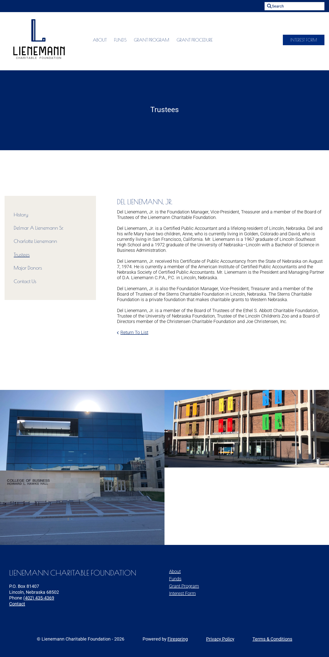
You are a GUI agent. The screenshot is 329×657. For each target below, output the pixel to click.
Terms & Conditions (272, 639)
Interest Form (303, 41)
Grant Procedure (181, 41)
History (21, 215)
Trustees (22, 255)
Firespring (177, 639)
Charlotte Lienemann (35, 241)
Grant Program (138, 41)
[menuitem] (86, 41)
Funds (106, 41)
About (86, 41)
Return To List (134, 332)
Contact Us (25, 281)
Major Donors (28, 268)
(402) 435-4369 (38, 598)
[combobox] (294, 6)
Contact (17, 604)
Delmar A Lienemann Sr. (38, 228)
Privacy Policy (220, 639)
